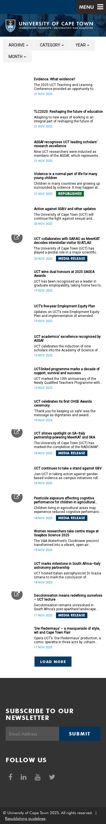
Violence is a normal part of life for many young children (65, 176)
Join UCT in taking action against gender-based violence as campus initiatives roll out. (66, 476)
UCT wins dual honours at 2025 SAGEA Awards (64, 274)
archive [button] (18, 45)
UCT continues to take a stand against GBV (68, 468)
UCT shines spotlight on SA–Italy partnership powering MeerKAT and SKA (64, 435)
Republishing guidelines (25, 818)
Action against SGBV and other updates (65, 209)
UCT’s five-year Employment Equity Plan (64, 306)
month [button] (17, 56)
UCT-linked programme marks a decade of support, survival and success (66, 371)
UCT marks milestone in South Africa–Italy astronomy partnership (67, 566)
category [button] (52, 45)
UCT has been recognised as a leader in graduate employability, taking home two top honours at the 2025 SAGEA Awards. (68, 283)
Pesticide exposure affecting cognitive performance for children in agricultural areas (64, 500)
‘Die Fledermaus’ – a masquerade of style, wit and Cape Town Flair (67, 630)
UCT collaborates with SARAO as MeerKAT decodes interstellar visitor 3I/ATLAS (67, 241)
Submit (79, 734)
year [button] (82, 45)
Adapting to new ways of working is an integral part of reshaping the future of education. (64, 119)
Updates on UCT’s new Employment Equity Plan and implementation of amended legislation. (66, 314)
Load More (53, 661)
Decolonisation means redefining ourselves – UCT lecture (68, 598)
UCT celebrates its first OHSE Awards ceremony (63, 403)
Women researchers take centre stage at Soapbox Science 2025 (66, 533)
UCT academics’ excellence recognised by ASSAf (67, 339)
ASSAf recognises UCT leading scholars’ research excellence (65, 144)
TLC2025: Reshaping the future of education (68, 112)
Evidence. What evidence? (54, 79)
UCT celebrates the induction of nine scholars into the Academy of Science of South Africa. (66, 348)
